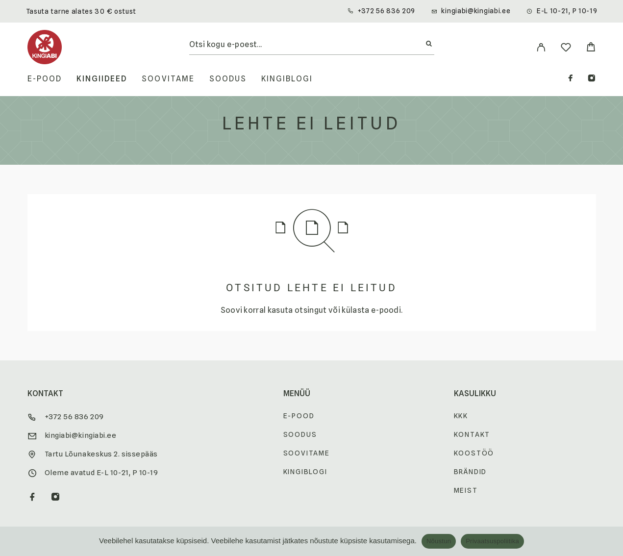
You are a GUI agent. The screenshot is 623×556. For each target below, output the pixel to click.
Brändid (470, 472)
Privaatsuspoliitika (492, 541)
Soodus (228, 79)
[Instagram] (591, 79)
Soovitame (168, 79)
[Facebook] (570, 79)
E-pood (44, 79)
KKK (461, 416)
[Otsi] (429, 44)
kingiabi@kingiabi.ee (475, 11)
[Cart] (590, 48)
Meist (466, 490)
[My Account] (540, 47)
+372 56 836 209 (387, 11)
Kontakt (472, 434)
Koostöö (474, 453)
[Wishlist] (565, 48)
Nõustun (438, 541)
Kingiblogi (287, 79)
